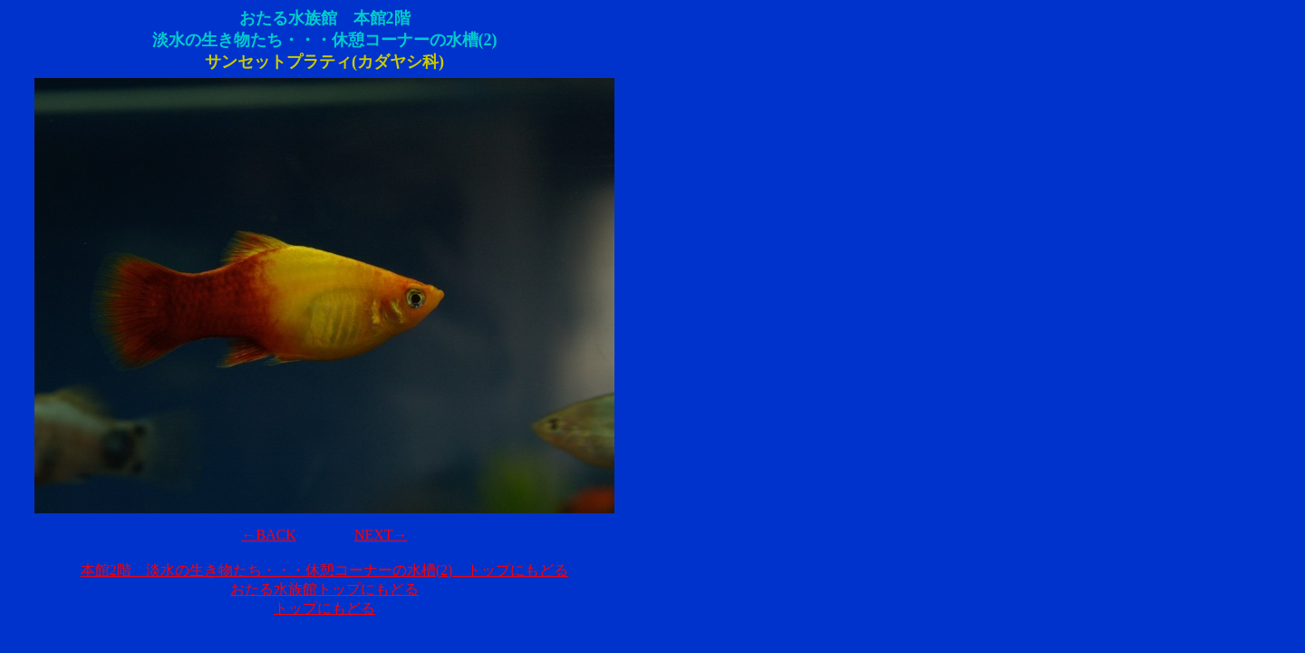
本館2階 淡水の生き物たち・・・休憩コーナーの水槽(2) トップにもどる (325, 570)
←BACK (268, 534)
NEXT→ (381, 534)
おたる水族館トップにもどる (324, 589)
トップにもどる (324, 608)
